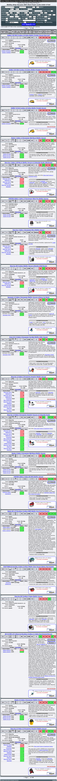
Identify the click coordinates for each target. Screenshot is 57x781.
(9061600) (32, 182)
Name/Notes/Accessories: (22, 20)
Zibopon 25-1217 (7, 155)
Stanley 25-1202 (7, 154)
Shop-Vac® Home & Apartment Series (43, 428)
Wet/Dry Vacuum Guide (25, 1)
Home (2, 1)
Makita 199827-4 (7, 527)
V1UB (31, 322)
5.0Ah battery (38, 529)
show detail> (18, 48)
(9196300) (42, 181)
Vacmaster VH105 (49, 354)
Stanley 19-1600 (7, 214)
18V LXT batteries (41, 644)
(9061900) (44, 182)
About (39, 1)
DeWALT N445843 (6, 52)
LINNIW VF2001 (8, 405)
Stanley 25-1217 (7, 157)
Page (27, 28)
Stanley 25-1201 (7, 216)
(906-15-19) (32, 281)
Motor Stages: (48, 11)
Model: (20, 7)
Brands (35, 1)
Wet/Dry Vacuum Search (11, 1)
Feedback (54, 780)
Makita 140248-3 (7, 651)
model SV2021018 (43, 750)
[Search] (29, 24)
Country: (36, 11)
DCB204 (32, 94)
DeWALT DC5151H (6, 51)
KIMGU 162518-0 (7, 530)
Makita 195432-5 (7, 650)
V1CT (44, 322)
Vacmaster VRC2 (7, 315)
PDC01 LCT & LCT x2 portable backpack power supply (42, 676)
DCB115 (40, 94)
